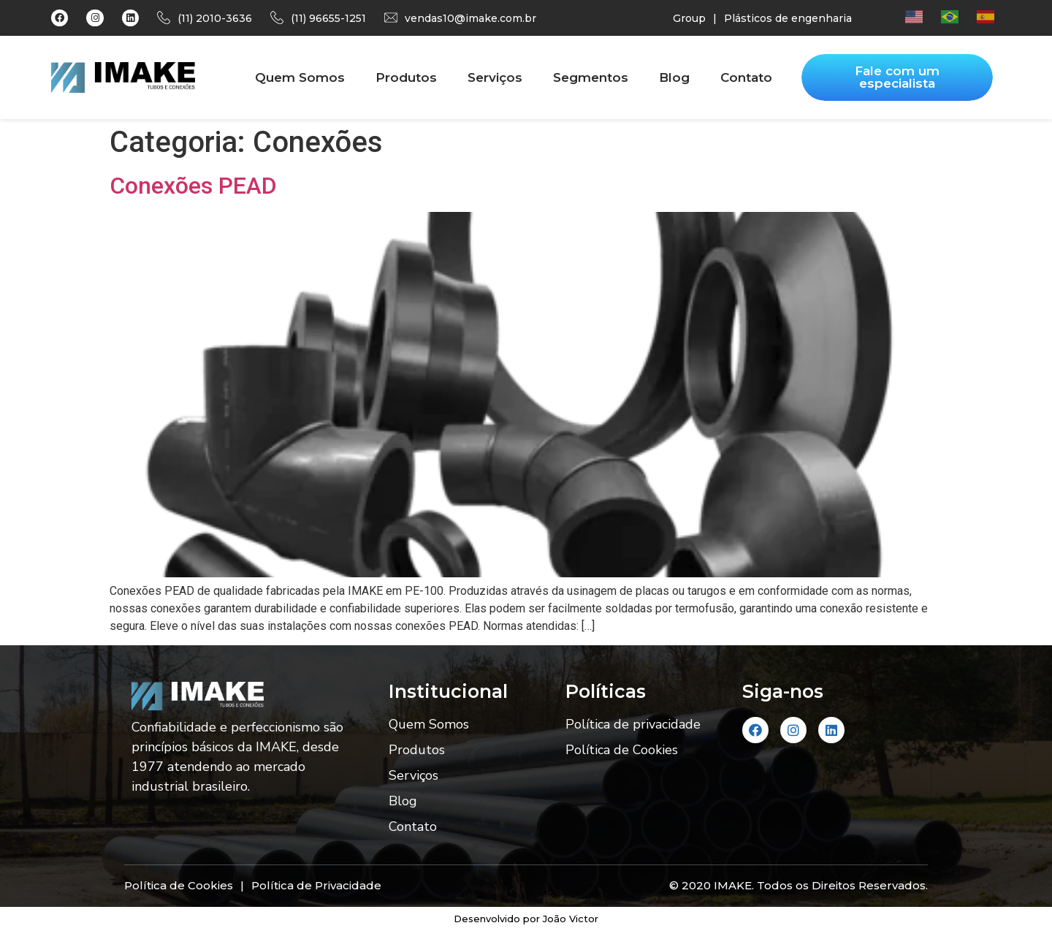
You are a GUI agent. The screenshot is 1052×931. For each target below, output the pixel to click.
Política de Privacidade (316, 885)
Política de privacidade (633, 724)
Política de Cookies (621, 749)
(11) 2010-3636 (215, 18)
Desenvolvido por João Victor (526, 918)
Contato (746, 77)
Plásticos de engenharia (788, 18)
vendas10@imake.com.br (470, 18)
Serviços (495, 77)
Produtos (406, 77)
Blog (674, 77)
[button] (897, 77)
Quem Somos (300, 77)
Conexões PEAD (193, 186)
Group (689, 18)
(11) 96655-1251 (328, 18)
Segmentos (590, 77)
